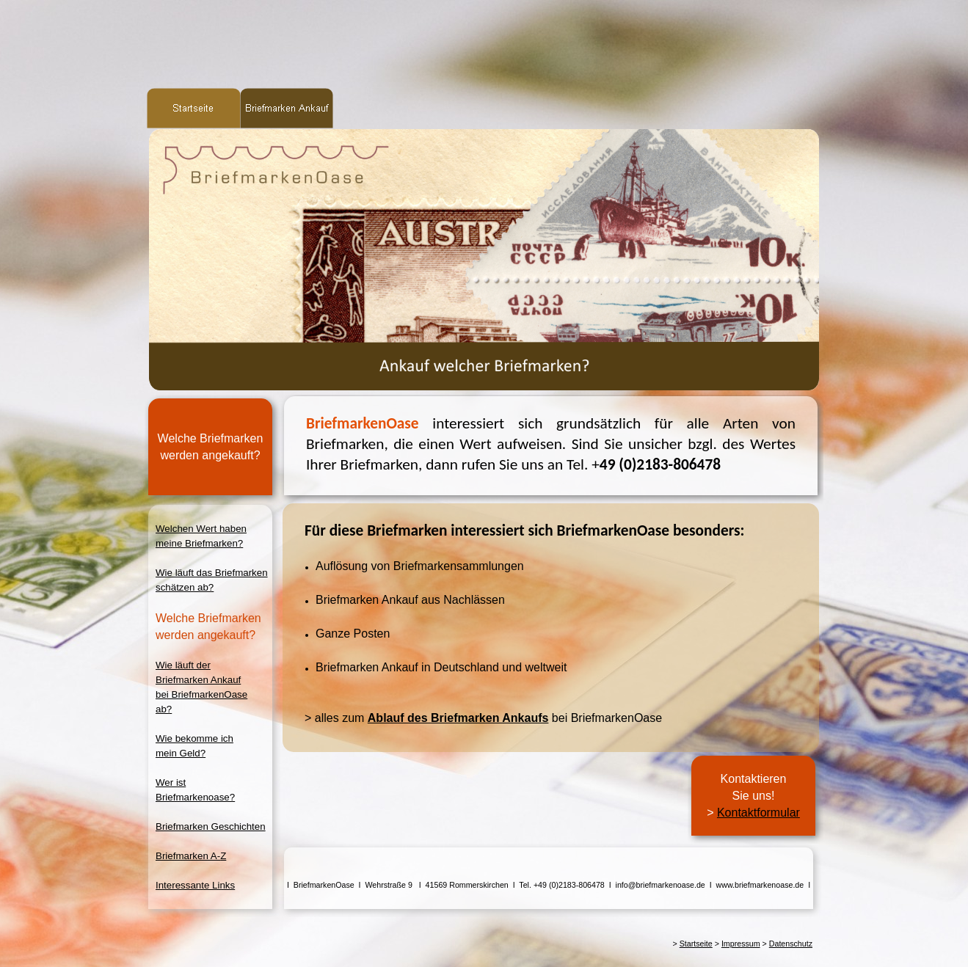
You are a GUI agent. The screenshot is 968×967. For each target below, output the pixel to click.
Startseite (696, 943)
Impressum (740, 943)
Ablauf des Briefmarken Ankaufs (458, 718)
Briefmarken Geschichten (211, 826)
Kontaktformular (758, 812)
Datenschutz (790, 943)
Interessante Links (195, 885)
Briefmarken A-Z (191, 855)
